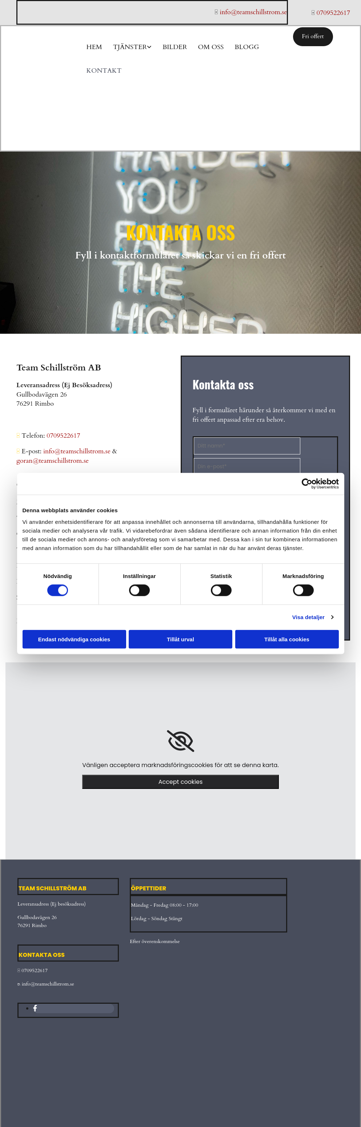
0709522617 (34, 970)
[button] (313, 36)
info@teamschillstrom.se (77, 451)
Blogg (246, 47)
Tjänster (130, 47)
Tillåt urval (180, 639)
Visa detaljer (308, 617)
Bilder (175, 47)
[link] (180, 741)
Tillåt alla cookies (286, 639)
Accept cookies (181, 782)
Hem (94, 47)
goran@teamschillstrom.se (52, 460)
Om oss (211, 47)
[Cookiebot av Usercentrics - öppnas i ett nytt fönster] (307, 483)
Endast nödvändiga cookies (74, 639)
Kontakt (104, 70)
